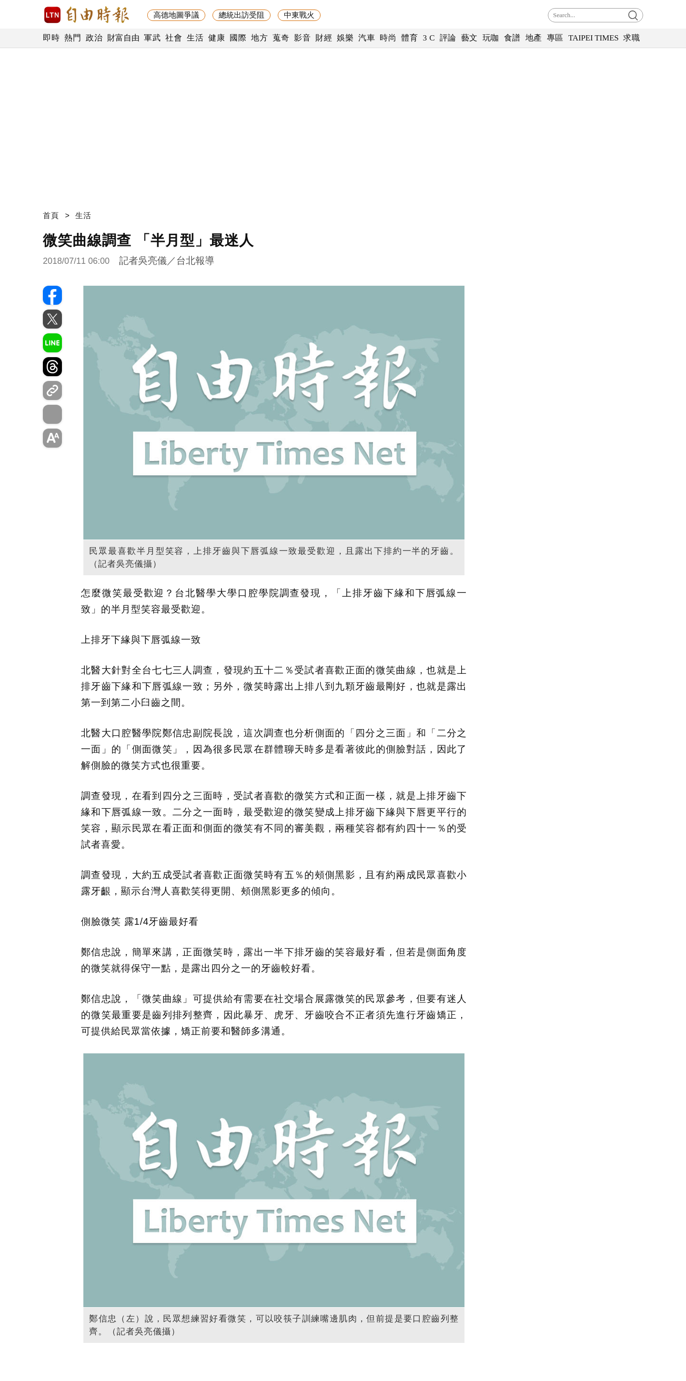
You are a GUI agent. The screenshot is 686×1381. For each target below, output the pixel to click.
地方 (259, 37)
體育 (409, 37)
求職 (631, 37)
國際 (238, 37)
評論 (448, 37)
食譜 (512, 37)
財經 (323, 37)
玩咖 (491, 37)
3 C (429, 37)
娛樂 (345, 37)
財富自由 (123, 37)
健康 (216, 37)
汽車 (366, 37)
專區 (555, 37)
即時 (51, 37)
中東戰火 (299, 15)
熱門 (72, 37)
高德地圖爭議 (176, 15)
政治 (94, 37)
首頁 (51, 215)
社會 (173, 37)
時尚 (388, 37)
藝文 (469, 37)
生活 (195, 37)
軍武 (152, 37)
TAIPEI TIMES (593, 37)
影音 (302, 37)
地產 (533, 37)
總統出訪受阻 (241, 15)
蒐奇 (280, 37)
